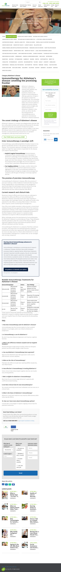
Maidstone (5, 59)
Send (20, 473)
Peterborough (13, 62)
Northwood (5, 64)
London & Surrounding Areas (30, 56)
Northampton (44, 59)
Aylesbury (49, 67)
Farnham (41, 64)
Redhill (46, 64)
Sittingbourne (18, 59)
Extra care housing (35, 6)
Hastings (11, 59)
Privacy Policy (4, 566)
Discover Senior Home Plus (15, 6)
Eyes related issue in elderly (9, 53)
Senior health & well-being (9, 39)
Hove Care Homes (16, 67)
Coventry (46, 62)
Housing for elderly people (40, 36)
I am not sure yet (20, 466)
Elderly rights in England (47, 6)
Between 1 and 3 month (20, 454)
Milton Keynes (53, 64)
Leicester (20, 62)
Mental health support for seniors (45, 42)
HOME (3, 36)
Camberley (26, 59)
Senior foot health (18, 45)
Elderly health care (40, 6)
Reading (32, 59)
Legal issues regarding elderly (43, 50)
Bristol (37, 59)
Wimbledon (52, 62)
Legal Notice (10, 566)
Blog (26, 23)
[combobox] (8, 456)
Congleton (5, 62)
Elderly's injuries (37, 53)
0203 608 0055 (54, 3)
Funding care (52, 6)
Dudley (40, 62)
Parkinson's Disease (7, 50)
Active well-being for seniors (44, 39)
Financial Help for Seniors (17, 64)
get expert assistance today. (26, 420)
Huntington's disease (8, 42)
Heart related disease (50, 47)
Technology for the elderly (50, 53)
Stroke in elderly (30, 42)
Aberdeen (43, 67)
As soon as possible (20, 449)
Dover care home (6, 67)
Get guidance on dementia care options (16, 269)
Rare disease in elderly (8, 56)
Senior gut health (29, 50)
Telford (36, 62)
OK (56, 139)
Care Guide (42, 56)
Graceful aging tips (20, 42)
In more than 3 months (19, 460)
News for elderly (6, 70)
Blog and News (57, 6)
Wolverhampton (28, 62)
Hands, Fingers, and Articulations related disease (15, 47)
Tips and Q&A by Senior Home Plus (26, 39)
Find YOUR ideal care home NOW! (14, 137)
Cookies (15, 566)
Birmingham (18, 56)
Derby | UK (51, 59)
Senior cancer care (7, 45)
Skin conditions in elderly (25, 53)
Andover (55, 67)
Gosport (37, 67)
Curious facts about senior (24, 36)
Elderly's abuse (29, 45)
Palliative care (38, 45)
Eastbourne (49, 56)
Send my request (50, 115)
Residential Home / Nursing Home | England (25, 6)
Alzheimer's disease (33, 23)
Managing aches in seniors (36, 47)
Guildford (31, 67)
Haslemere (25, 67)
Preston (35, 64)
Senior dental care (19, 50)
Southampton (28, 64)
